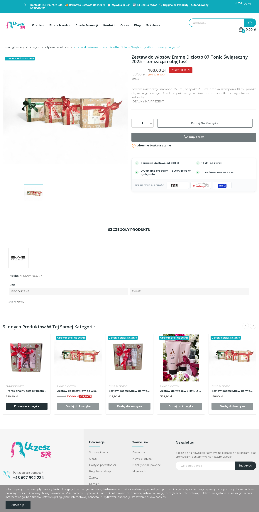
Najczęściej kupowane (146, 465)
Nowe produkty (142, 458)
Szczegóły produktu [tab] (129, 230)
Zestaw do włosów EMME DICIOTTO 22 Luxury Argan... (181, 391)
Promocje (138, 452)
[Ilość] (142, 123)
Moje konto (139, 471)
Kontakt (94, 484)
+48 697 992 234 (28, 477)
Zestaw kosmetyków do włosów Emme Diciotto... (129, 391)
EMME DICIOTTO (15, 386)
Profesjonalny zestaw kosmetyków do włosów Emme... (27, 391)
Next (253, 326)
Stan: (12, 302)
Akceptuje (18, 505)
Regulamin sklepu (100, 471)
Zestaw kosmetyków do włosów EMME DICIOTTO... (78, 391)
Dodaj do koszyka (205, 123)
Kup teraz (194, 137)
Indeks (14, 276)
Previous (246, 326)
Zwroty (93, 477)
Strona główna (98, 452)
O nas (93, 458)
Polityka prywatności (102, 465)
